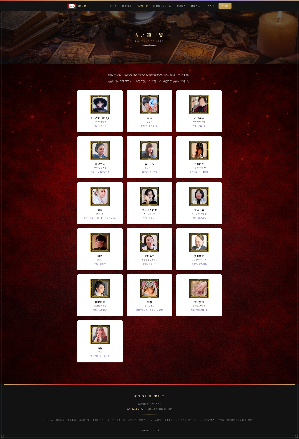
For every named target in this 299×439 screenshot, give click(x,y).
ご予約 (225, 5)
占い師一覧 (142, 5)
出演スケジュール (162, 5)
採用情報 (168, 420)
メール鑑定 (156, 420)
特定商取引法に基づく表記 (239, 420)
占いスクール (118, 420)
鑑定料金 (126, 5)
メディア (132, 420)
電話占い (143, 420)
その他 (210, 5)
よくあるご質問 (207, 420)
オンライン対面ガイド (186, 420)
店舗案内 (181, 5)
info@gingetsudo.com (159, 408)
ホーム (113, 5)
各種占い (195, 5)
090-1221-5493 (135, 408)
